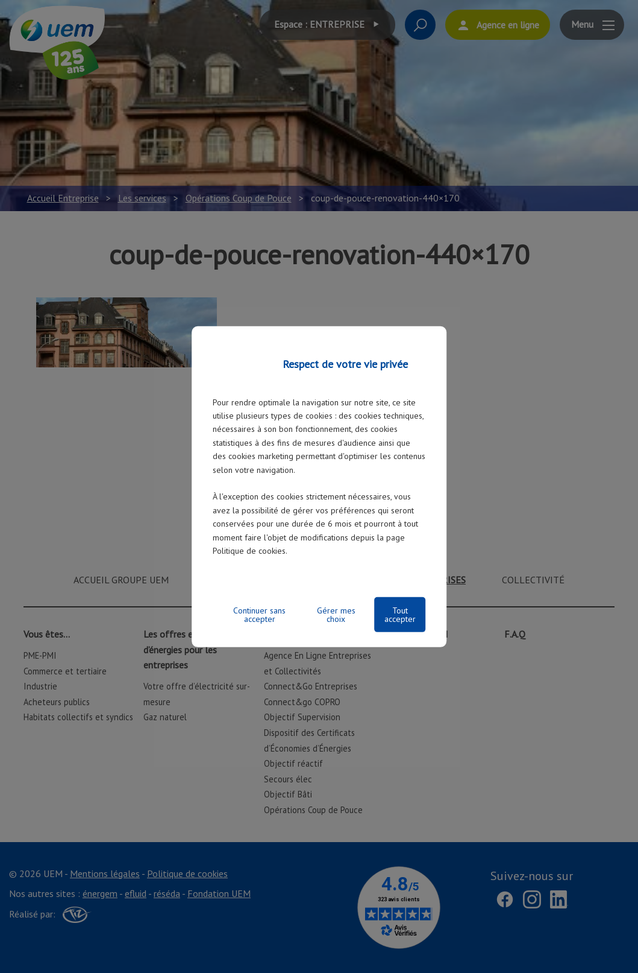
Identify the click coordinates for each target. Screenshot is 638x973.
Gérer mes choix (336, 614)
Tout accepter (400, 614)
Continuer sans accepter (259, 614)
